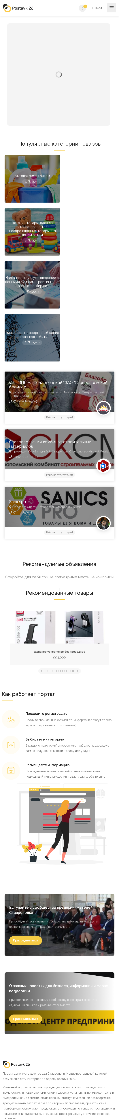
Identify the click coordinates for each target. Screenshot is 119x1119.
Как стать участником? (21, 1027)
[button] (25, 834)
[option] (59, 531)
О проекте (12, 1021)
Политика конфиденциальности (27, 1039)
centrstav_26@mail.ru (27, 1086)
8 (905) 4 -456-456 (16, 1081)
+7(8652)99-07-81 (21, 1075)
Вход (97, 8)
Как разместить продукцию (24, 1033)
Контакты (12, 1045)
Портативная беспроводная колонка (59, 545)
